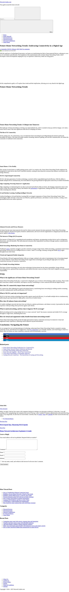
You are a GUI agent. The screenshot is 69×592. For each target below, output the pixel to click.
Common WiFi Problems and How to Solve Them (16, 502)
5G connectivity (34, 329)
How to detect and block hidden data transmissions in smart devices (20, 529)
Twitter (40, 414)
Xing (44, 414)
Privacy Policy (7, 584)
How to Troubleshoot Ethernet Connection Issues (16, 494)
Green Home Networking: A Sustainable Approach (16, 353)
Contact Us (6, 582)
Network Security (7, 39)
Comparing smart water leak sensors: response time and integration (20, 523)
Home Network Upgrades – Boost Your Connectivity (17, 352)
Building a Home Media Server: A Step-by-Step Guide (17, 497)
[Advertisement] (34, 69)
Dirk (21, 49)
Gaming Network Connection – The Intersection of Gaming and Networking (23, 355)
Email (2, 457)
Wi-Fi (59, 250)
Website (2, 460)
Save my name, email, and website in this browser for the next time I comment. (22, 463)
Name (2, 454)
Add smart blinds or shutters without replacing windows (17, 526)
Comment (3, 451)
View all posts (3, 408)
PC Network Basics (8, 418)
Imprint (5, 585)
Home (4, 35)
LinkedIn (50, 414)
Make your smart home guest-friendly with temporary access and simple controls (24, 527)
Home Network (7, 36)
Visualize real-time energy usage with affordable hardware (18, 525)
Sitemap (5, 588)
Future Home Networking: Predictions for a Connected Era (18, 347)
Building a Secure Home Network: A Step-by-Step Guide (18, 496)
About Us (5, 581)
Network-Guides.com (5, 2)
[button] (6, 334)
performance (34, 188)
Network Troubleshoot (9, 40)
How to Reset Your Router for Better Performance (16, 500)
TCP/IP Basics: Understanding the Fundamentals (16, 503)
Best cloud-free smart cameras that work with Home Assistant (19, 505)
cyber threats (11, 233)
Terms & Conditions (8, 587)
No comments (26, 49)
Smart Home (6, 42)
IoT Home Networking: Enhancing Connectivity (15, 350)
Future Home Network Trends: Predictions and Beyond (17, 349)
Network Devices (7, 38)
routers (8, 249)
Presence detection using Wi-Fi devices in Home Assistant (18, 499)
